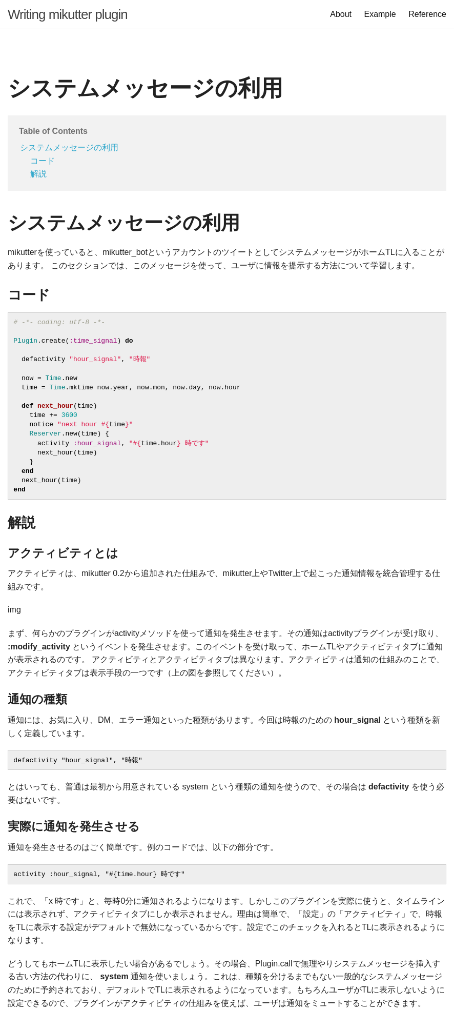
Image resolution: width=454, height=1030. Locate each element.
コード (42, 160)
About (341, 14)
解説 (38, 173)
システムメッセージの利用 (69, 147)
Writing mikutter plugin (68, 14)
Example (380, 14)
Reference (427, 14)
